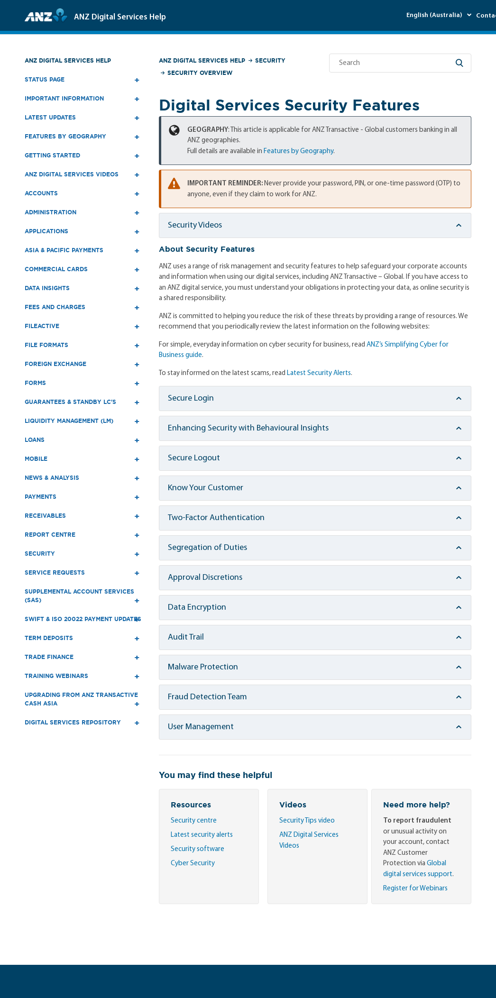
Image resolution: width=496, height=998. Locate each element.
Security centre (194, 820)
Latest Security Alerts (319, 373)
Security (270, 60)
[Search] (400, 63)
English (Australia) (435, 15)
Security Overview (199, 73)
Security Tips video (307, 820)
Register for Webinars (415, 888)
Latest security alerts (202, 835)
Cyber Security (193, 863)
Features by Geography (298, 151)
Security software (197, 849)
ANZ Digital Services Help (68, 60)
